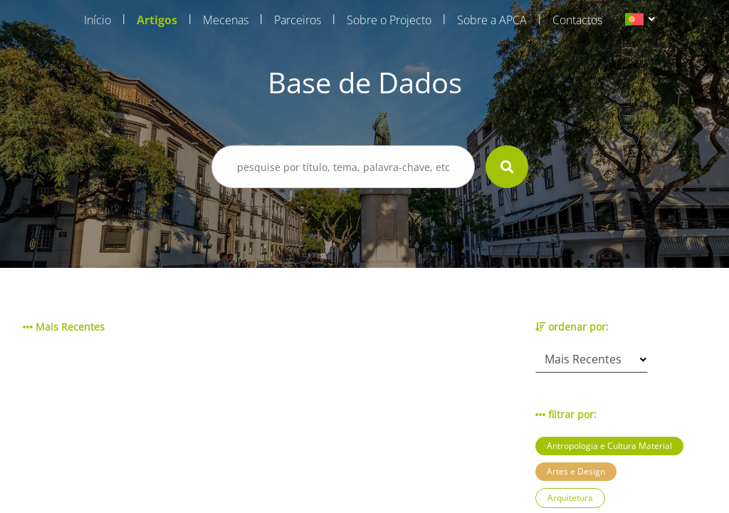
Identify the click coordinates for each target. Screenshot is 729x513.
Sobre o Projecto (389, 20)
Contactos (577, 20)
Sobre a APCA (492, 20)
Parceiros (297, 20)
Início (97, 20)
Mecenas (225, 20)
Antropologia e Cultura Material (609, 446)
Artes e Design (576, 471)
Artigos (157, 20)
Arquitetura (570, 498)
